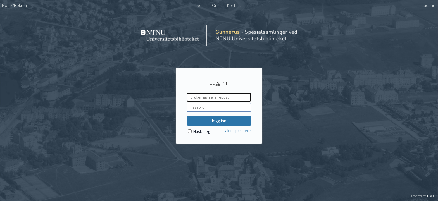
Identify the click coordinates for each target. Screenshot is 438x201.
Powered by (422, 196)
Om (216, 5)
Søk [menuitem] (200, 5)
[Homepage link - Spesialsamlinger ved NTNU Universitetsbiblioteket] (219, 44)
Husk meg (201, 131)
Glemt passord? (238, 130)
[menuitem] (15, 5)
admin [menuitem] (429, 5)
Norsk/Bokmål (15, 5)
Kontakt (234, 5)
